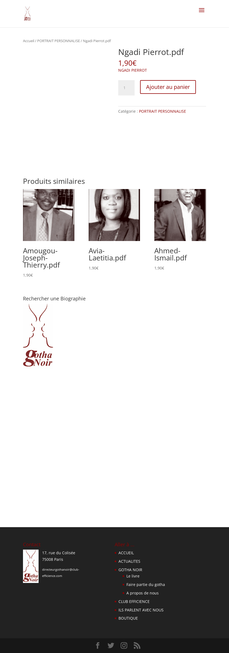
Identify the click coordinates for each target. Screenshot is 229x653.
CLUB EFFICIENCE (134, 601)
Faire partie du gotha (145, 584)
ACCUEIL (126, 552)
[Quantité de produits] (126, 87)
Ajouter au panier (168, 87)
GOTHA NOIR (130, 569)
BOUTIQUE (128, 618)
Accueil (28, 40)
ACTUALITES (129, 561)
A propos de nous (142, 593)
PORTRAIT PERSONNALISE (58, 40)
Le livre (133, 576)
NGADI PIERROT (132, 70)
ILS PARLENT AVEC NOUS (141, 610)
